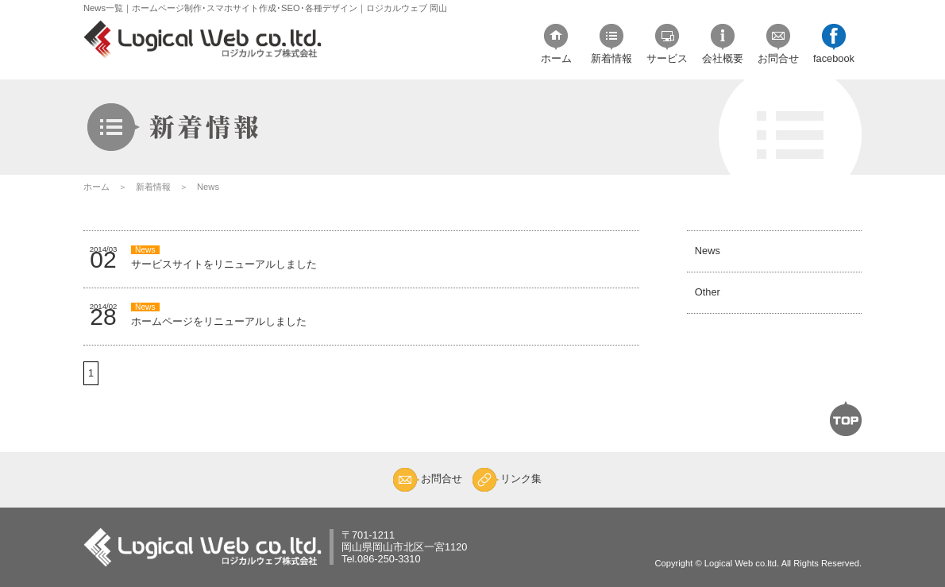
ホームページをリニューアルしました (219, 315)
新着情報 (153, 186)
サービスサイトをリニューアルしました (224, 257)
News (703, 259)
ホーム (96, 186)
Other (703, 315)
